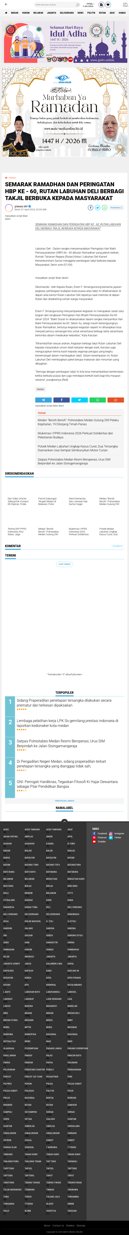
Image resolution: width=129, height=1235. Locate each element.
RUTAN (49, 1105)
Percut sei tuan (33, 1076)
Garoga (50, 928)
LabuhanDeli (53, 992)
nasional (51, 1034)
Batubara (51, 871)
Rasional (30, 1097)
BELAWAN (29, 879)
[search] (57, 5)
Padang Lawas (54, 1048)
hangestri (52, 942)
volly (6, 1210)
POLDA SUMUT (10, 1090)
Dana (70, 900)
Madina (29, 1006)
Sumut (49, 1140)
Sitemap (81, 1225)
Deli (48, 907)
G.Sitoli (72, 921)
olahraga (8, 1048)
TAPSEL (50, 1168)
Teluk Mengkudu (12, 1189)
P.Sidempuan (31, 1048)
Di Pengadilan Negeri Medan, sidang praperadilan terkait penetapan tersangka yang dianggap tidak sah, (61, 763)
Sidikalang (74, 1126)
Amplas (29, 836)
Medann (29, 1020)
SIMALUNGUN (53, 1133)
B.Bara (50, 843)
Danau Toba (31, 907)
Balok (49, 850)
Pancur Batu (74, 1055)
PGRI (70, 1076)
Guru (6, 942)
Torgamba (73, 1196)
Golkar (29, 935)
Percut (7, 1076)
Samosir (72, 1105)
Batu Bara (8, 871)
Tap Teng (51, 1161)
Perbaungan (74, 1069)
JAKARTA (72, 956)
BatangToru (74, 864)
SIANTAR (7, 1126)
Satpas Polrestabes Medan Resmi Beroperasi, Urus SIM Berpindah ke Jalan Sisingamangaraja (61, 743)
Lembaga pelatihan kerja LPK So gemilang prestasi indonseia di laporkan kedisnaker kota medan (67, 723)
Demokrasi (73, 914)
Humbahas (73, 949)
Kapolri (29, 970)
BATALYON (51, 857)
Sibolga (50, 1126)
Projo (6, 1097)
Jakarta (51, 12)
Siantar (72, 1119)
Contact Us (58, 1225)
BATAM (6, 864)
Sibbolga (30, 1126)
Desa (6, 921)
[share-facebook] (90, 207)
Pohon (28, 1083)
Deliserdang (67, 12)
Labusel (72, 992)
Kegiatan (8, 977)
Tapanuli (72, 1161)
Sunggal (29, 1147)
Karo (49, 970)
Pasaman (72, 1062)
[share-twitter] (97, 207)
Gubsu (49, 935)
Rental (50, 1097)
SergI (6, 1119)
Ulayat (50, 1203)
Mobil (6, 1027)
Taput (49, 1175)
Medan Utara (10, 1020)
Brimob (29, 893)
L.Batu (6, 992)
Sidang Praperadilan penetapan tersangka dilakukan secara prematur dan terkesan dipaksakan (64, 702)
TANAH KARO (74, 1154)
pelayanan (9, 1069)
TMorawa (73, 1189)
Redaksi (70, 1225)
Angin (49, 836)
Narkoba (8, 1034)
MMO (70, 1020)
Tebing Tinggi (53, 1182)
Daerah (29, 900)
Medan (14, 12)
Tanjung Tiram (33, 1161)
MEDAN (49, 1013)
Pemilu (50, 1069)
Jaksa (28, 963)
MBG (5, 1013)
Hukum (26, 12)
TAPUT (71, 1175)
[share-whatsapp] (104, 207)
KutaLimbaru (75, 984)
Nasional (73, 1034)
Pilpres (7, 1083)
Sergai (49, 1112)
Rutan (102, 12)
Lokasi (7, 1006)
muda (49, 1027)
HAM (27, 942)
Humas (122, 12)
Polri (70, 1090)
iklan (6, 956)
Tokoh (28, 1196)
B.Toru (71, 843)
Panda (6, 1062)
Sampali (7, 1112)
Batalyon (30, 857)
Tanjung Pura (11, 1161)
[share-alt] (43, 400)
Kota (48, 977)
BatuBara (73, 871)
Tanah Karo (52, 1154)
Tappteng (8, 1168)
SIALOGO (50, 1119)
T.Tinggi (72, 1147)
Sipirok (7, 1140)
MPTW (28, 1027)
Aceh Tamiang (32, 829)
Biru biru (72, 886)
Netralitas (9, 1041)
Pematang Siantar (35, 1069)
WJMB (28, 1210)
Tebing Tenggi (32, 1182)
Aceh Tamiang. (54, 829)
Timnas (50, 1189)
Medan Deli (74, 1013)
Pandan (29, 1062)
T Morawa (51, 1147)
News (80, 12)
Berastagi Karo (76, 879)
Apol (70, 836)
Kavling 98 (73, 970)
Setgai (28, 1119)
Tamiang (8, 1154)
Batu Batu (30, 871)
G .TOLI (49, 921)
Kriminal (51, 984)
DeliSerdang (53, 914)
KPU (27, 984)
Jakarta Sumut (11, 963)
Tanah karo (31, 1154)
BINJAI (49, 886)
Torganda (8, 1203)
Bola (6, 893)
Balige (28, 850)
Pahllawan (9, 1055)
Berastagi (51, 879)
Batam (71, 857)
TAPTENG (8, 1175)
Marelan (72, 1006)
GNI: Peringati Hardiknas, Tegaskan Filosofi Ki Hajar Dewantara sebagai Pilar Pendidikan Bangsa (67, 784)
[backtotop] (64, 822)
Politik (91, 12)
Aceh (6, 829)
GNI (5, 935)
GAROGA (72, 928)
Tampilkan (117, 546)
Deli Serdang (10, 914)
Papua (49, 1062)
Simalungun (31, 1133)
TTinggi (29, 1203)
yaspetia (51, 1210)
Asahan (7, 843)
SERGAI (71, 1112)
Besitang (8, 886)
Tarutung (8, 1182)
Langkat (8, 999)
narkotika (30, 1034)
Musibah (72, 1027)
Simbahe (72, 1133)
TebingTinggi (75, 1182)
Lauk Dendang (53, 999)
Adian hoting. (10, 836)
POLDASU (29, 1090)
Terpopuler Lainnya (64, 801)
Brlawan (51, 893)
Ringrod (7, 1105)
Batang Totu (53, 864)
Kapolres (8, 970)
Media (49, 1020)
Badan (6, 850)
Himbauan (8, 949)
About (47, 1225)
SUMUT (71, 1140)
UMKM (71, 1203)
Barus (6, 857)
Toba (6, 1196)
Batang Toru (31, 864)
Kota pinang (74, 977)
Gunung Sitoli (75, 935)
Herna (71, 942)
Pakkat (28, 1055)
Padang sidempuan (78, 1048)
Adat (112, 12)
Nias (48, 1041)
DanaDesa (8, 907)
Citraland (9, 900)
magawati (51, 1006)
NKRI (70, 1041)
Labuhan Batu (32, 992)
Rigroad (72, 1097)
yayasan (72, 1210)
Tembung (30, 1189)
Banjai (71, 850)
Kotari (6, 984)
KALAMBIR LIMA (54, 963)
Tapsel (28, 1168)
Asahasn (29, 843)
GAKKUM (7, 928)
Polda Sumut (75, 1083)
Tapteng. (30, 1175)
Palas (49, 1055)
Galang (29, 928)
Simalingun (9, 1133)
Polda (49, 1083)
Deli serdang (75, 907)
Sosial (28, 1140)
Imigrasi (29, 956)
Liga (70, 999)
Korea (28, 977)
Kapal (71, 963)
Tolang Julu (53, 1196)
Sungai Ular (10, 1147)
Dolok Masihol (33, 921)
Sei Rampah (31, 1112)
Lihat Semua (64, 564)
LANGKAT (29, 999)
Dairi (49, 900)
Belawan (38, 12)
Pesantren (52, 1076)
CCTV (70, 893)
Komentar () (116, 207)
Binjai (28, 886)
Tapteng (72, 1168)
